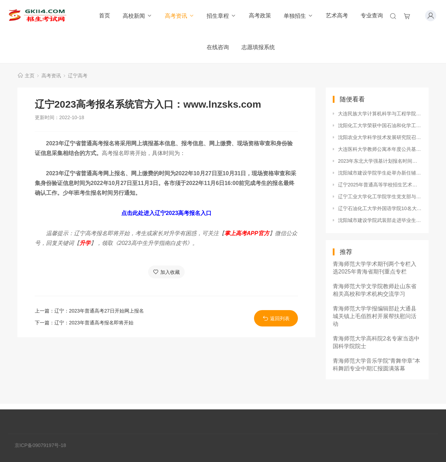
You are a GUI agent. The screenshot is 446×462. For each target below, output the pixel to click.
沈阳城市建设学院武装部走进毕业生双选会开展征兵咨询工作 (380, 220)
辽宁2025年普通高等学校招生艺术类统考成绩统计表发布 (380, 184)
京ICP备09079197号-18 (40, 445)
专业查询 (372, 15)
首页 (104, 15)
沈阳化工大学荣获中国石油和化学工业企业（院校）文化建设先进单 (380, 125)
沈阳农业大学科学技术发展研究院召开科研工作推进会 (380, 137)
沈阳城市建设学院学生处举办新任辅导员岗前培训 (380, 173)
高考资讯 (179, 16)
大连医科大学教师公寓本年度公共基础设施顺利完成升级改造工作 (380, 149)
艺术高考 (337, 15)
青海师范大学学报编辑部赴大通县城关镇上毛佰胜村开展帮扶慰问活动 (374, 316)
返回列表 (276, 318)
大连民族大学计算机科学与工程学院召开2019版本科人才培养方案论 (380, 113)
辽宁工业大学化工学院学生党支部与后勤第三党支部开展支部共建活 (380, 196)
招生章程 (221, 16)
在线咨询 (218, 47)
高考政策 (260, 15)
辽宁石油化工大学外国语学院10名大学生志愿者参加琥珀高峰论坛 (380, 208)
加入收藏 (166, 272)
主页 (29, 75)
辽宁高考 (77, 75)
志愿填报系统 (258, 47)
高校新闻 (137, 16)
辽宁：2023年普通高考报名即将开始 (93, 322)
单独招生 (298, 16)
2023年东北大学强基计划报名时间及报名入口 (380, 161)
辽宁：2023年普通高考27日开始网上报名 (99, 311)
